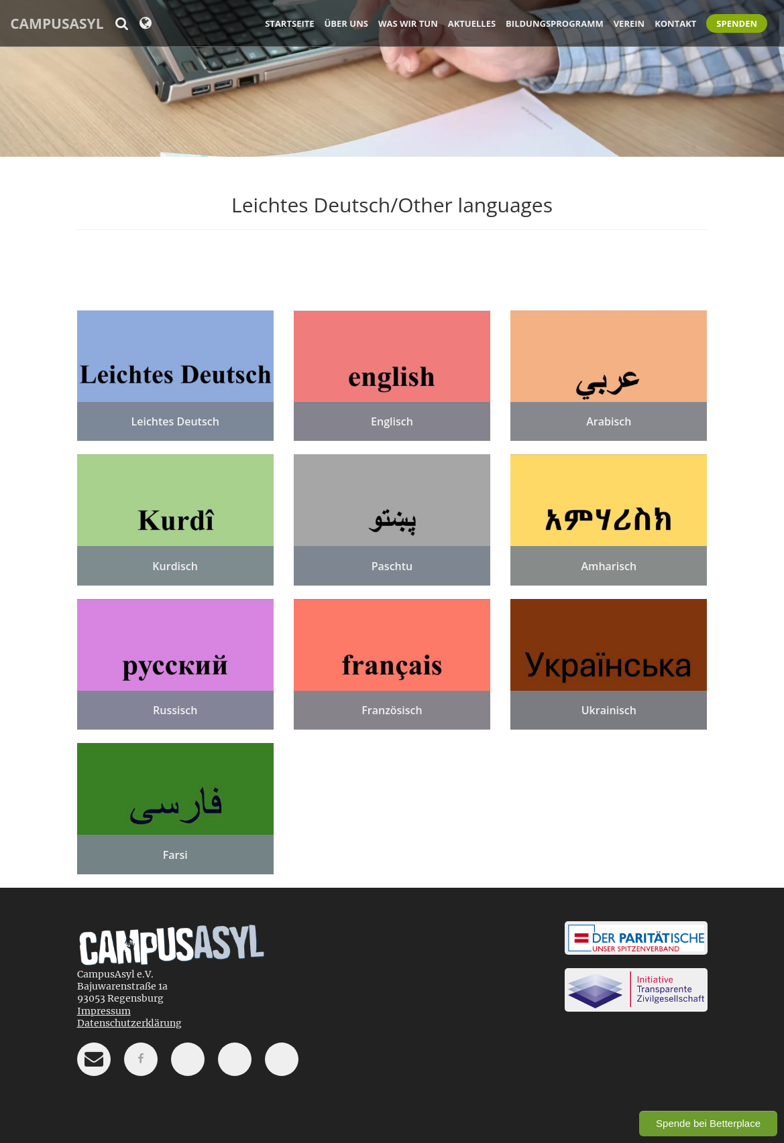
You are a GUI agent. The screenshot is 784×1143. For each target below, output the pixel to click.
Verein (629, 23)
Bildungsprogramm (555, 23)
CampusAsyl (56, 23)
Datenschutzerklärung (129, 1023)
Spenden (736, 23)
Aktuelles (472, 23)
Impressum (104, 1011)
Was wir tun (408, 23)
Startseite (289, 23)
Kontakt (675, 23)
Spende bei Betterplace (708, 1123)
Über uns (346, 23)
